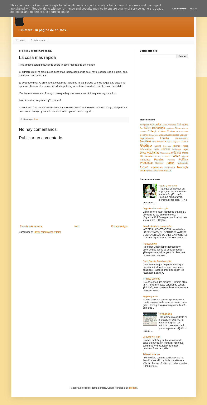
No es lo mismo (162, 156)
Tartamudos (169, 167)
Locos (143, 152)
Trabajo (149, 171)
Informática (145, 149)
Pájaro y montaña (168, 185)
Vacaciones (158, 171)
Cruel (178, 132)
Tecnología (182, 167)
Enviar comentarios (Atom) (47, 232)
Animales (182, 124)
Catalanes (170, 128)
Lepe (185, 149)
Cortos (171, 131)
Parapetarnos (150, 243)
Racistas (159, 163)
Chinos (178, 128)
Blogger (133, 388)
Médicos (176, 152)
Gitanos (184, 141)
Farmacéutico (182, 138)
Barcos (147, 128)
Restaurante (182, 163)
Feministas (145, 141)
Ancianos (171, 125)
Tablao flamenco (151, 354)
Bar (141, 128)
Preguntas (146, 162)
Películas (171, 160)
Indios (185, 146)
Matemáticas (165, 153)
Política (183, 159)
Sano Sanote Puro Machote (157, 261)
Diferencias (153, 135)
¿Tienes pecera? (151, 278)
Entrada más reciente (31, 226)
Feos (154, 141)
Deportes (144, 135)
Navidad (149, 156)
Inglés (156, 149)
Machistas (153, 152)
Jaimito (165, 149)
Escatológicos (172, 135)
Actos (164, 125)
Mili (141, 156)
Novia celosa (165, 313)
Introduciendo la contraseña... (158, 226)
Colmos (162, 131)
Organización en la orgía (155, 208)
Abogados (144, 125)
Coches (143, 131)
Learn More (179, 8)
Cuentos (184, 132)
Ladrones (176, 149)
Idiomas (176, 146)
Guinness (167, 146)
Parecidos (145, 159)
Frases (160, 141)
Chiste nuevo (38, 40)
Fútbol (168, 141)
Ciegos (185, 128)
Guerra (158, 146)
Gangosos (175, 141)
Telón (143, 170)
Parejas (159, 159)
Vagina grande (150, 296)
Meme (185, 153)
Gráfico (146, 145)
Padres (175, 156)
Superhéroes (156, 167)
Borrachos (158, 127)
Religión (170, 163)
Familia (164, 138)
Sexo (144, 167)
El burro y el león (151, 337)
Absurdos (156, 124)
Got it (193, 8)
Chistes (20, 40)
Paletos (185, 156)
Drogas (162, 135)
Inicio (76, 226)
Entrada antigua (119, 226)
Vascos (167, 170)
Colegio (152, 131)
